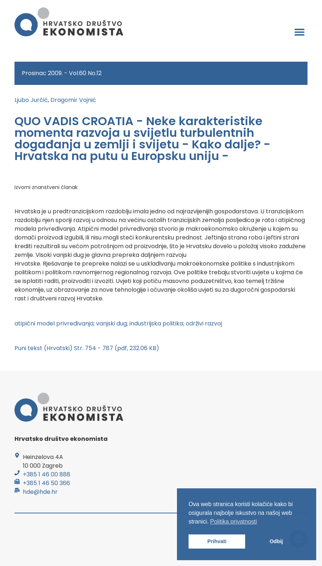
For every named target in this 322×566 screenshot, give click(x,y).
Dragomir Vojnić (73, 100)
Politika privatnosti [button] (233, 521)
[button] (299, 32)
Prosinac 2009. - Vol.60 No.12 (62, 73)
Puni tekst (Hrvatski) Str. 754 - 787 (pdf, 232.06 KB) (87, 348)
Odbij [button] (276, 541)
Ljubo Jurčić (31, 100)
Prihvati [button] (217, 541)
